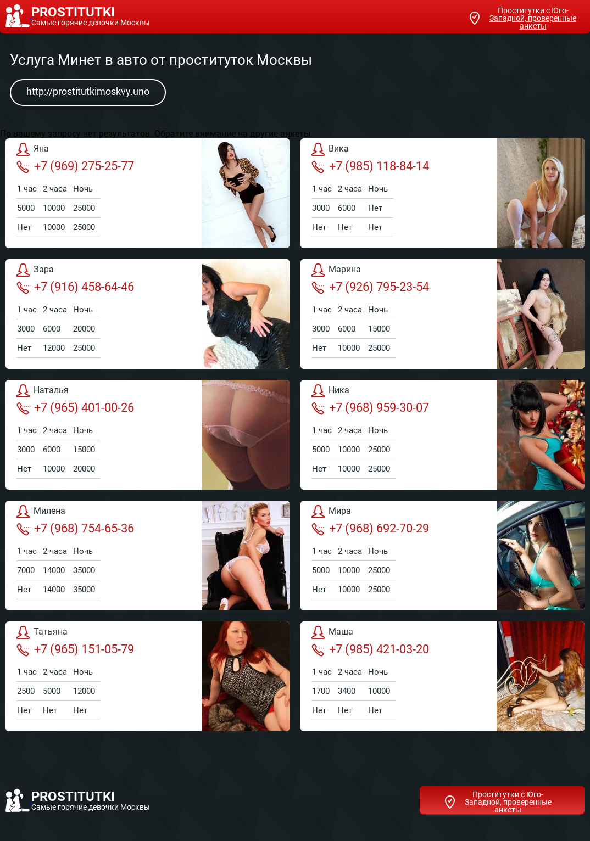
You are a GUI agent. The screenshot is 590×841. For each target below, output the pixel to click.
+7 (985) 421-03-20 (370, 649)
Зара (35, 270)
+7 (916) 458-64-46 (75, 287)
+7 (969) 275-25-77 (75, 166)
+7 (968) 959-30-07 (370, 408)
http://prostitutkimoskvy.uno (88, 91)
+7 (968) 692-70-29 (370, 529)
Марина (336, 270)
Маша (332, 632)
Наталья (42, 390)
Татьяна (42, 632)
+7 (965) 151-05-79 (75, 649)
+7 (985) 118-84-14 (370, 166)
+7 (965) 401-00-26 (75, 408)
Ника (330, 390)
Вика (330, 149)
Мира (331, 511)
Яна (32, 149)
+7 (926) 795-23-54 (370, 287)
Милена (40, 511)
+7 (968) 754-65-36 (75, 529)
